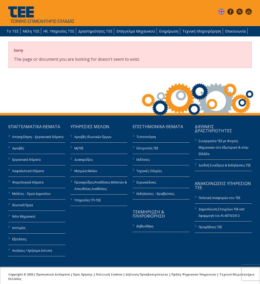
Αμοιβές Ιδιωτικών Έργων (92, 137)
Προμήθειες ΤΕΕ (210, 227)
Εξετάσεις (19, 239)
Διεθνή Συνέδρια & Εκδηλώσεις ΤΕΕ (225, 165)
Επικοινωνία (235, 31)
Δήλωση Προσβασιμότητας (147, 274)
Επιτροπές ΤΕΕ (147, 148)
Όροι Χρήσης (83, 274)
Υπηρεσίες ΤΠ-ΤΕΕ (87, 200)
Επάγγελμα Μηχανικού (135, 31)
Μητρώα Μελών (85, 171)
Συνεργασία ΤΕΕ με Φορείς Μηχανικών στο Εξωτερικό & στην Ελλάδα (223, 147)
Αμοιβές (18, 148)
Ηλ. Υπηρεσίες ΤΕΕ (58, 31)
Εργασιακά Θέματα (26, 159)
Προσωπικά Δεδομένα (53, 274)
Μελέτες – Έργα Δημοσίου (31, 193)
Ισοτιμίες (19, 228)
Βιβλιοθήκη (144, 226)
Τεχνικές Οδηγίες (149, 171)
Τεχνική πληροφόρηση (201, 31)
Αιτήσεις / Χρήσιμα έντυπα (32, 250)
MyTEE (78, 148)
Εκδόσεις (143, 159)
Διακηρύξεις (83, 159)
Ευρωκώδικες (146, 182)
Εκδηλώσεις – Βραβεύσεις (155, 193)
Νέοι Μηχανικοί (23, 216)
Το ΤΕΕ (12, 31)
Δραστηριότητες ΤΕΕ (95, 31)
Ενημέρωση (168, 31)
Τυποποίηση (146, 137)
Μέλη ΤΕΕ (31, 31)
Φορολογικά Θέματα (28, 182)
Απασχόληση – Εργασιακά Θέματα (37, 137)
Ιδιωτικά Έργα (22, 205)
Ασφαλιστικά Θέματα (28, 171)
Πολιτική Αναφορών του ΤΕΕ (219, 198)
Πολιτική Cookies (109, 274)
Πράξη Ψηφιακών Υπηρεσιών (193, 274)
